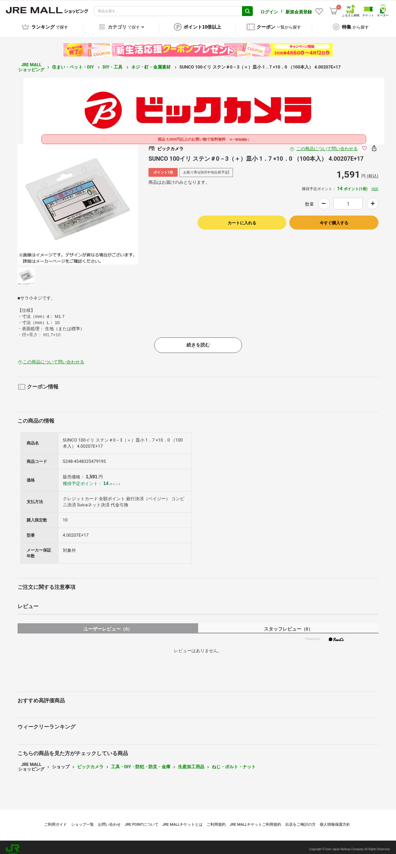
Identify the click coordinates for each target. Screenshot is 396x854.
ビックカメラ (90, 762)
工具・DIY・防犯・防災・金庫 (140, 762)
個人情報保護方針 (335, 820)
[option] (78, 200)
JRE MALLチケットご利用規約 (255, 820)
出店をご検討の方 (300, 820)
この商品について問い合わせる (327, 144)
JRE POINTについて (141, 820)
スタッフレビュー (288, 625)
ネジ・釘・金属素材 (151, 63)
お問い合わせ (109, 820)
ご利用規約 (216, 820)
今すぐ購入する (334, 218)
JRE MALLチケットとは (182, 820)
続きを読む (198, 341)
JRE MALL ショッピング (31, 63)
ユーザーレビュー (107, 625)
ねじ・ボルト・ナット (234, 762)
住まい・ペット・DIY (73, 63)
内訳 (374, 185)
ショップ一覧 (82, 820)
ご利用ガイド (55, 820)
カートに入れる (242, 218)
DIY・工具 (113, 63)
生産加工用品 (191, 762)
